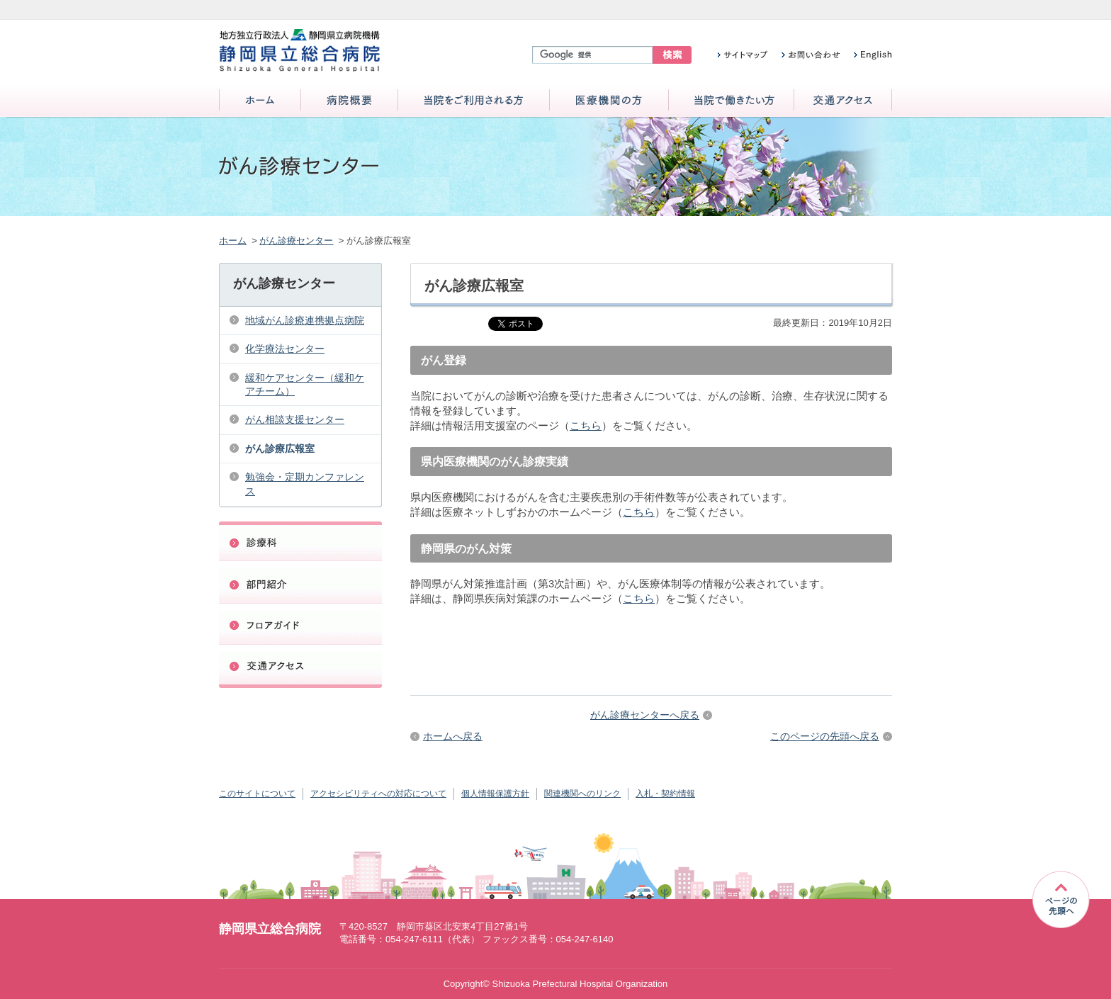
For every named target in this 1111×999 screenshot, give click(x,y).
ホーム (260, 101)
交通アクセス (842, 101)
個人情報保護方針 (495, 793)
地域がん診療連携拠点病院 (304, 320)
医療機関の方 (609, 101)
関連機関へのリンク (582, 793)
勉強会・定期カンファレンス (304, 483)
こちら (586, 425)
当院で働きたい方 (731, 101)
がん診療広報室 (280, 448)
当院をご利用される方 (473, 101)
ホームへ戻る (453, 736)
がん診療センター (296, 240)
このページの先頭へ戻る (824, 736)
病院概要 (349, 101)
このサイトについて (257, 793)
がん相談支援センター (294, 419)
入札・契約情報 (665, 793)
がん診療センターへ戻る (644, 715)
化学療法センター (285, 348)
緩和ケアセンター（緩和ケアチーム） (304, 384)
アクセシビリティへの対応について (378, 793)
